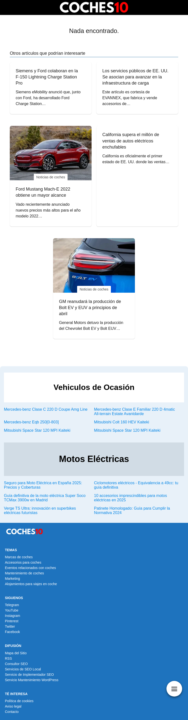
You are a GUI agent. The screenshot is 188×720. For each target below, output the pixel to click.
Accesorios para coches (23, 562)
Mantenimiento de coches (24, 573)
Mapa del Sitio (16, 653)
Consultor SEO (16, 664)
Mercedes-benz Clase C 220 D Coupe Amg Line (46, 409)
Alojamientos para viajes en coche (31, 584)
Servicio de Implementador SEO (29, 675)
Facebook (12, 632)
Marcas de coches (19, 557)
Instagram (12, 616)
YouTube (11, 610)
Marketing (12, 578)
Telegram (12, 605)
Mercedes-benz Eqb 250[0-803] (31, 422)
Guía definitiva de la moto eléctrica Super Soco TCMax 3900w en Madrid (45, 498)
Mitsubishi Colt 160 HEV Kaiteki (121, 422)
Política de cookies (19, 701)
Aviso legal (13, 706)
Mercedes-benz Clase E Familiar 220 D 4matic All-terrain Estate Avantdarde (134, 411)
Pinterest (11, 621)
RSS (8, 658)
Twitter (10, 626)
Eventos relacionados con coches (30, 568)
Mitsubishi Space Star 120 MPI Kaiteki (37, 430)
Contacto (12, 712)
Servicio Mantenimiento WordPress (31, 680)
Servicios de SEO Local (23, 669)
